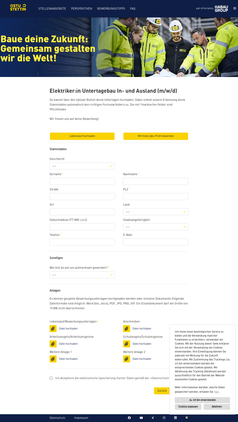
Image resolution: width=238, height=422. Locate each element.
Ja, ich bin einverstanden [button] (202, 400)
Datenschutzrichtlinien (167, 378)
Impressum (81, 418)
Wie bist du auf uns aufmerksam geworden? (80, 267)
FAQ (132, 8)
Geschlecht (57, 159)
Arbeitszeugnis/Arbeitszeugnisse (72, 336)
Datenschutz (57, 418)
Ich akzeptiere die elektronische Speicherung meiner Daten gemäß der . (117, 378)
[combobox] (82, 166)
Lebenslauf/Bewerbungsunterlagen (74, 321)
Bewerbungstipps (111, 8)
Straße (54, 189)
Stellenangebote (52, 8)
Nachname (131, 174)
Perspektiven (81, 8)
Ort (52, 204)
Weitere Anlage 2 (134, 352)
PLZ (125, 189)
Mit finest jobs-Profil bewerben (156, 136)
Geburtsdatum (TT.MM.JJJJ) (68, 220)
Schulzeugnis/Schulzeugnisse (143, 336)
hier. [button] (216, 392)
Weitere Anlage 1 (61, 352)
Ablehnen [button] (217, 407)
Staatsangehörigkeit (136, 220)
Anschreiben (131, 321)
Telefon (56, 235)
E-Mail (128, 235)
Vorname (57, 174)
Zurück (162, 390)
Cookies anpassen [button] (188, 407)
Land (126, 204)
